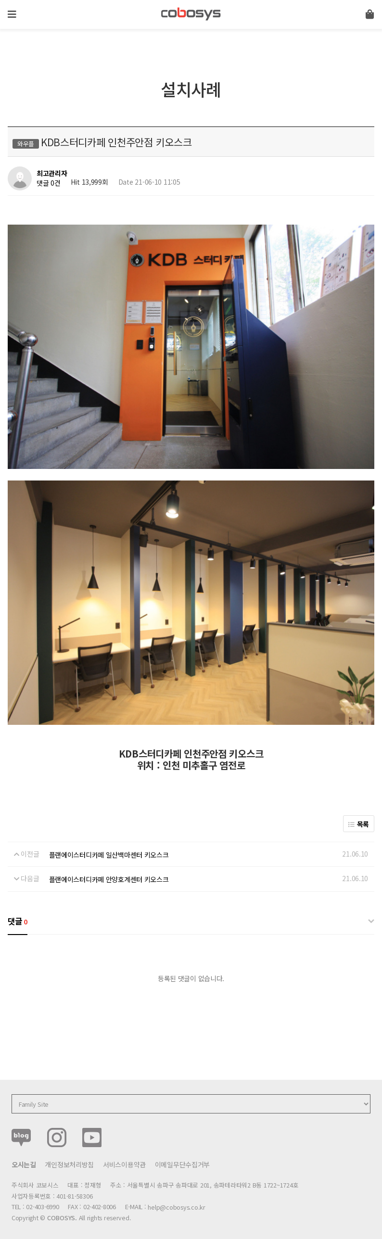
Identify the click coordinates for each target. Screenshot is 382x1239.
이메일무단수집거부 (182, 1156)
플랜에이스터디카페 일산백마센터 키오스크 (109, 847)
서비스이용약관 (124, 1156)
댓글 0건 (49, 183)
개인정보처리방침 (69, 1156)
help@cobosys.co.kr (176, 1199)
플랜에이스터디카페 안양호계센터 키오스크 (109, 871)
